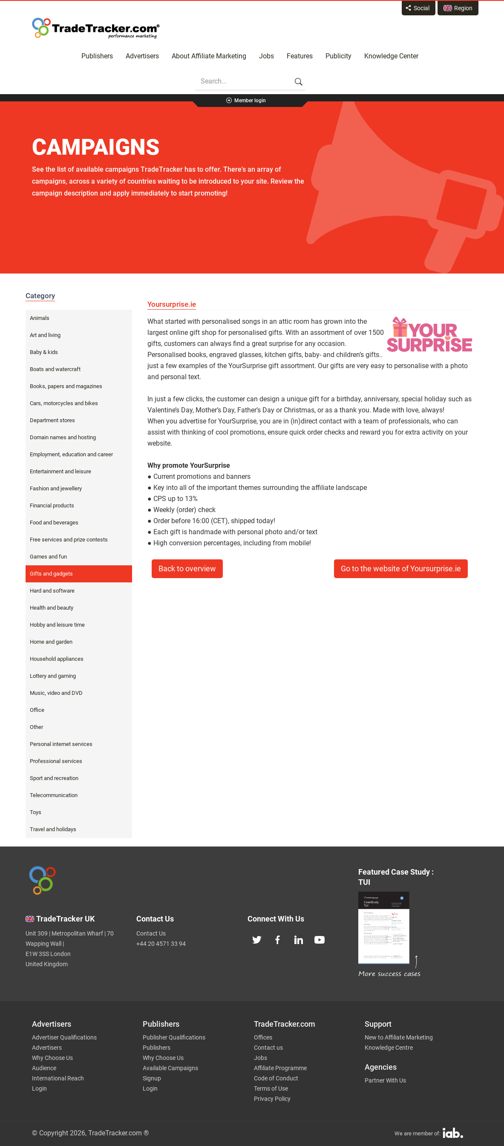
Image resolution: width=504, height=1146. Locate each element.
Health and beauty (51, 608)
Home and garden (51, 642)
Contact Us (151, 933)
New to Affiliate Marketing (399, 1037)
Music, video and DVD (56, 693)
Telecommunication (54, 795)
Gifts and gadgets (51, 573)
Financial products (52, 505)
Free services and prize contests (69, 539)
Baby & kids (44, 352)
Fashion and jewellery (56, 488)
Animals (39, 318)
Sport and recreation (54, 778)
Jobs (266, 56)
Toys (35, 812)
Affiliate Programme (280, 1068)
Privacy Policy (272, 1098)
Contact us (268, 1047)
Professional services (56, 761)
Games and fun (48, 556)
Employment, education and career (71, 454)
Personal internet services (61, 744)
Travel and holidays (53, 829)
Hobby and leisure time (57, 625)
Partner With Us (385, 1080)
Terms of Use (271, 1088)
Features (300, 56)
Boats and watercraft (55, 369)
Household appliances (57, 659)
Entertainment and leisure (60, 471)
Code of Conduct (276, 1078)
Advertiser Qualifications (64, 1037)
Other (36, 727)
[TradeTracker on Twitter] (257, 939)
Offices (263, 1037)
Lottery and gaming (53, 676)
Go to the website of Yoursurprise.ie (401, 568)
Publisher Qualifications (174, 1037)
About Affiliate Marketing (209, 56)
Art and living (45, 335)
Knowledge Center (391, 56)
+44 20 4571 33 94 (161, 943)
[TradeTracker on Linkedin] (299, 939)
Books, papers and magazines (66, 386)
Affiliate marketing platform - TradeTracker (96, 28)
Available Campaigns (170, 1068)
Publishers (97, 56)
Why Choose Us (52, 1057)
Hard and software (52, 590)
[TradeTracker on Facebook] (278, 939)
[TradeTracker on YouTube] (319, 939)
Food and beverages (54, 522)
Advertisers (142, 56)
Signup (152, 1078)
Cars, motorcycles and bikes (64, 403)
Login (39, 1088)
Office (37, 710)
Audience (44, 1068)
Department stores (52, 420)
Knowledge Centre (389, 1047)
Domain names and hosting (63, 437)
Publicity (338, 56)
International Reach (58, 1078)
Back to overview (187, 568)
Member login (250, 101)
